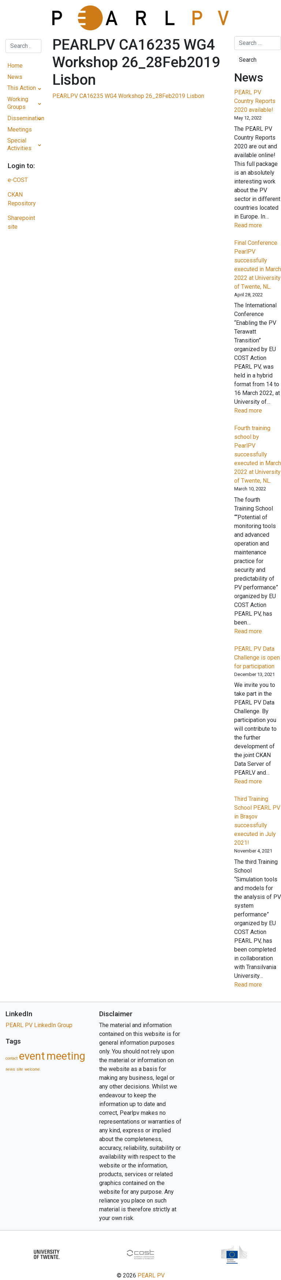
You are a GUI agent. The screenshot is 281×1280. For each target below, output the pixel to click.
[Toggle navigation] (23, 18)
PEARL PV (151, 1275)
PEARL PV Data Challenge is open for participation (257, 657)
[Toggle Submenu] (39, 88)
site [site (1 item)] (19, 1069)
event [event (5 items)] (32, 1056)
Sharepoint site (21, 222)
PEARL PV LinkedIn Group (38, 1025)
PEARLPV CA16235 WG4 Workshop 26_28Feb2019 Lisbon (128, 95)
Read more (257, 225)
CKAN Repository (22, 199)
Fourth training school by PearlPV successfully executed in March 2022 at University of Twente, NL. (257, 454)
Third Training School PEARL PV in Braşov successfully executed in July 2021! (257, 820)
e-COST (18, 179)
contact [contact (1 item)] (11, 1058)
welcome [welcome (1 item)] (32, 1069)
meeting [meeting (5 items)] (65, 1056)
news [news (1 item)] (10, 1069)
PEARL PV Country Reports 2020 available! (255, 101)
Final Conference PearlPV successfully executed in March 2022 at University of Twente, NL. (257, 264)
